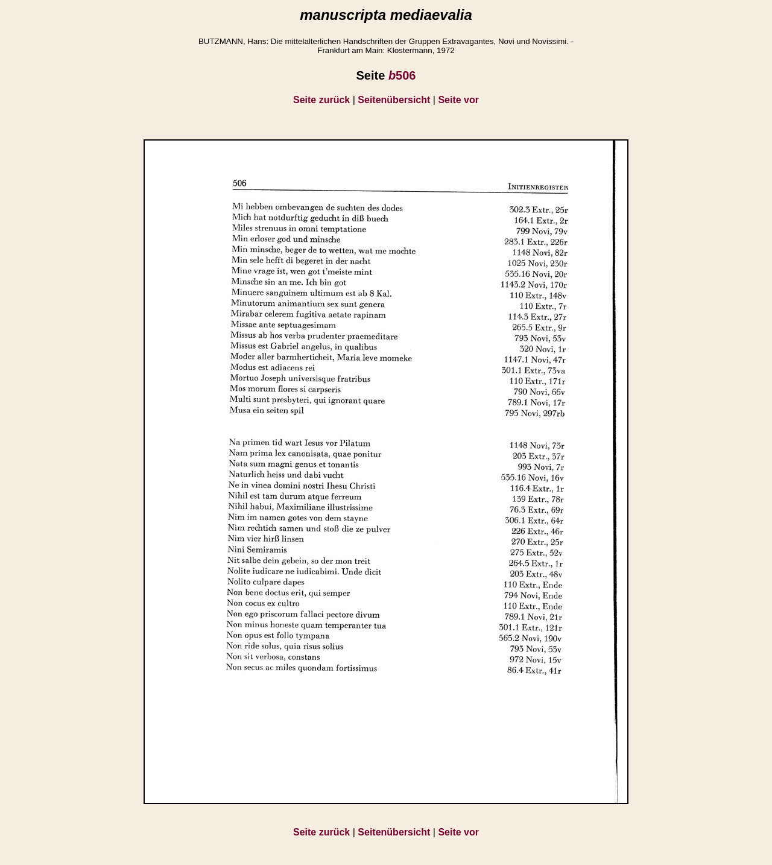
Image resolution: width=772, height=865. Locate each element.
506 (402, 75)
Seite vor (458, 100)
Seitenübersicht (394, 100)
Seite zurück (321, 100)
